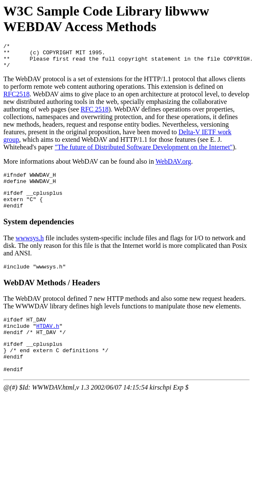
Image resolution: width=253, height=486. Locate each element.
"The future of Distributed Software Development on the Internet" (144, 152)
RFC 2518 (95, 114)
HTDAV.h (47, 341)
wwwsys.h (30, 249)
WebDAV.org (173, 166)
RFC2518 (16, 99)
